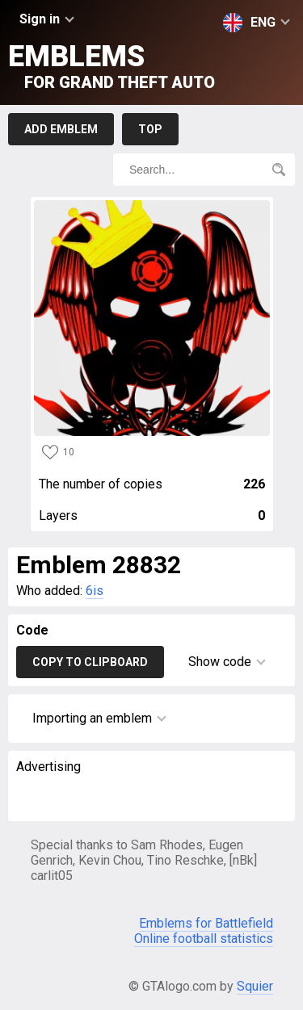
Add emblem (61, 129)
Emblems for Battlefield (206, 923)
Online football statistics (203, 938)
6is (94, 590)
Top (150, 129)
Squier (255, 986)
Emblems (111, 66)
